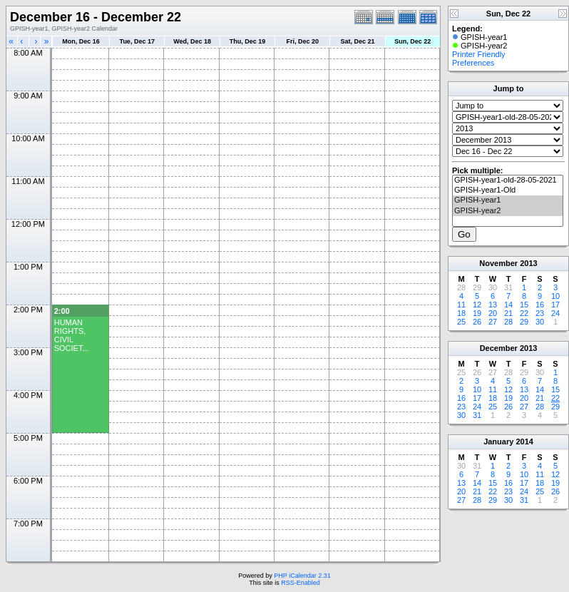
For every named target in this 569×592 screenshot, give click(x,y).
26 (477, 321)
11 (461, 304)
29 (524, 321)
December (499, 348)
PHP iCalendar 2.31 (302, 575)
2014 (524, 441)
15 (524, 304)
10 (555, 296)
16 (539, 304)
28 (508, 321)
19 (477, 313)
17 (555, 304)
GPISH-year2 (508, 211)
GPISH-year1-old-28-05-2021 (508, 180)
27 (492, 321)
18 (461, 313)
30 (539, 321)
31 (477, 415)
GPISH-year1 (508, 200)
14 (508, 304)
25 (461, 321)
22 (524, 313)
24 (555, 313)
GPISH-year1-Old (508, 190)
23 (539, 313)
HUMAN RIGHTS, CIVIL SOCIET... (71, 335)
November (498, 263)
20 (492, 313)
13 (492, 304)
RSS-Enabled (300, 582)
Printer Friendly (479, 54)
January (498, 441)
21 (508, 313)
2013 (528, 263)
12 (477, 304)
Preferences (473, 62)
